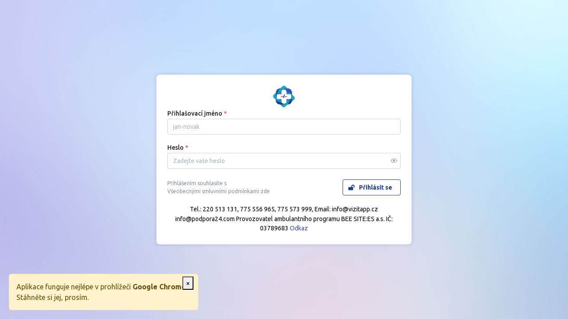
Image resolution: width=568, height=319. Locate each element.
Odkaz (299, 228)
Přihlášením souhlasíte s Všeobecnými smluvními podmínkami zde (218, 187)
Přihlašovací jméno (197, 113)
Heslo (177, 147)
